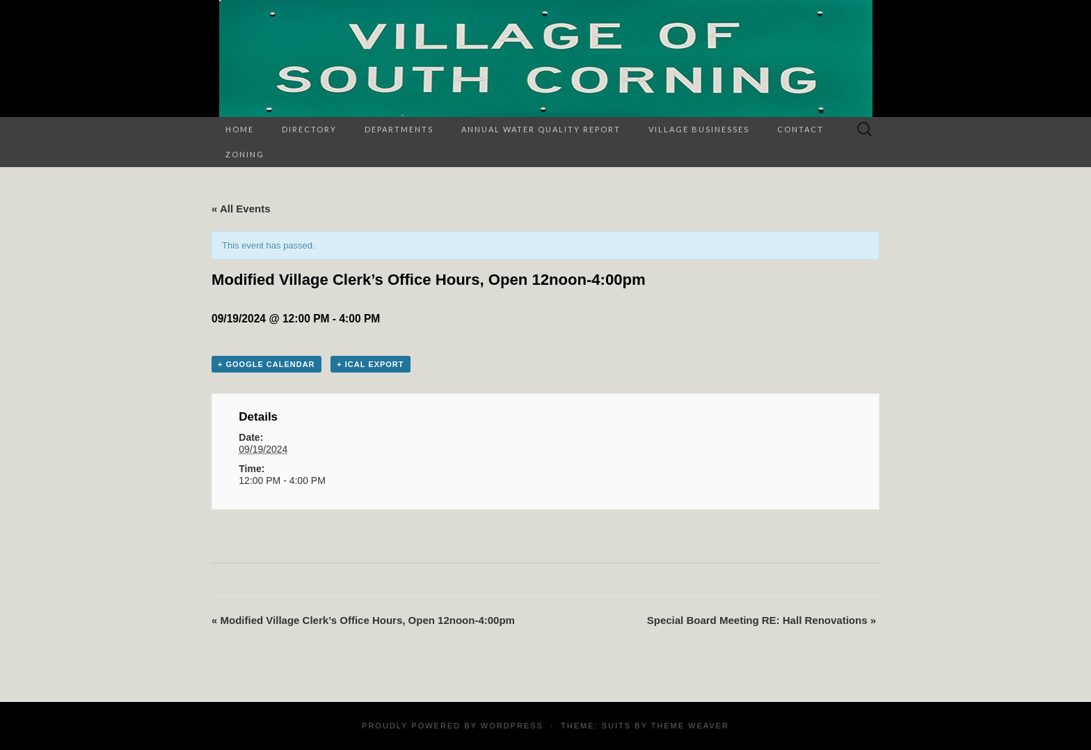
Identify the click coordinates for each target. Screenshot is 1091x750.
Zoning (244, 154)
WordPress (512, 725)
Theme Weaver (689, 725)
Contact (800, 129)
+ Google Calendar (266, 364)
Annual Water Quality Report (541, 129)
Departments (399, 129)
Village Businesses (698, 129)
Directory (309, 129)
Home (239, 129)
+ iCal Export (370, 364)
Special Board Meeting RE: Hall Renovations (761, 620)
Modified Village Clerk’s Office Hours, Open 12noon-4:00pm (363, 620)
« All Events (241, 208)
